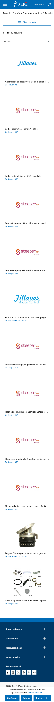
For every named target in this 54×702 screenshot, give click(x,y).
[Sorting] (27, 41)
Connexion (39, 4)
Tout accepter (42, 698)
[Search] (49, 4)
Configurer (12, 698)
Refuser (26, 698)
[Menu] (5, 4)
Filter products (27, 22)
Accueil (6, 13)
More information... (36, 692)
